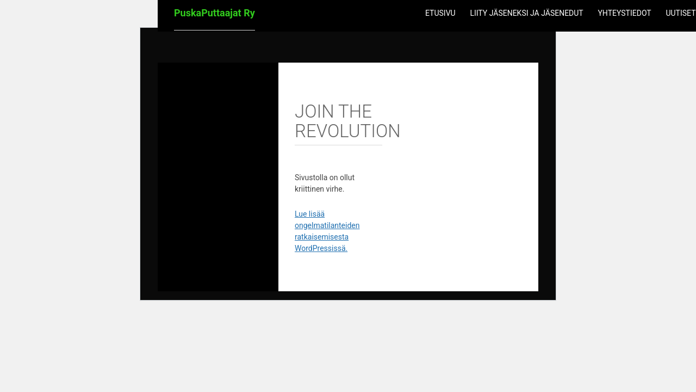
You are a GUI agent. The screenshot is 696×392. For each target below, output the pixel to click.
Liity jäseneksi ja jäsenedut (526, 13)
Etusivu (440, 13)
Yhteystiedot (624, 13)
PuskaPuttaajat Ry (214, 13)
